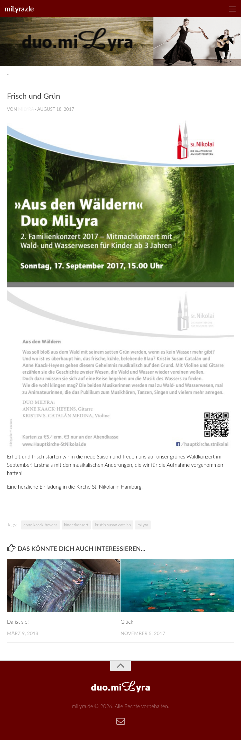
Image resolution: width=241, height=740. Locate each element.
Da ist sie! (18, 621)
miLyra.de (19, 8)
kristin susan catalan (113, 524)
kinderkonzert (76, 524)
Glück (126, 621)
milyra (26, 109)
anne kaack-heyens (40, 524)
